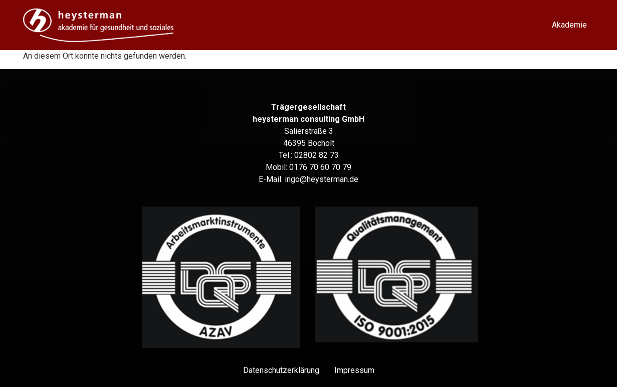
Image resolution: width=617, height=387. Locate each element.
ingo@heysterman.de (321, 179)
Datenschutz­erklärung (281, 370)
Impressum (354, 370)
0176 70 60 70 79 (320, 167)
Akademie (569, 25)
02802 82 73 (316, 155)
